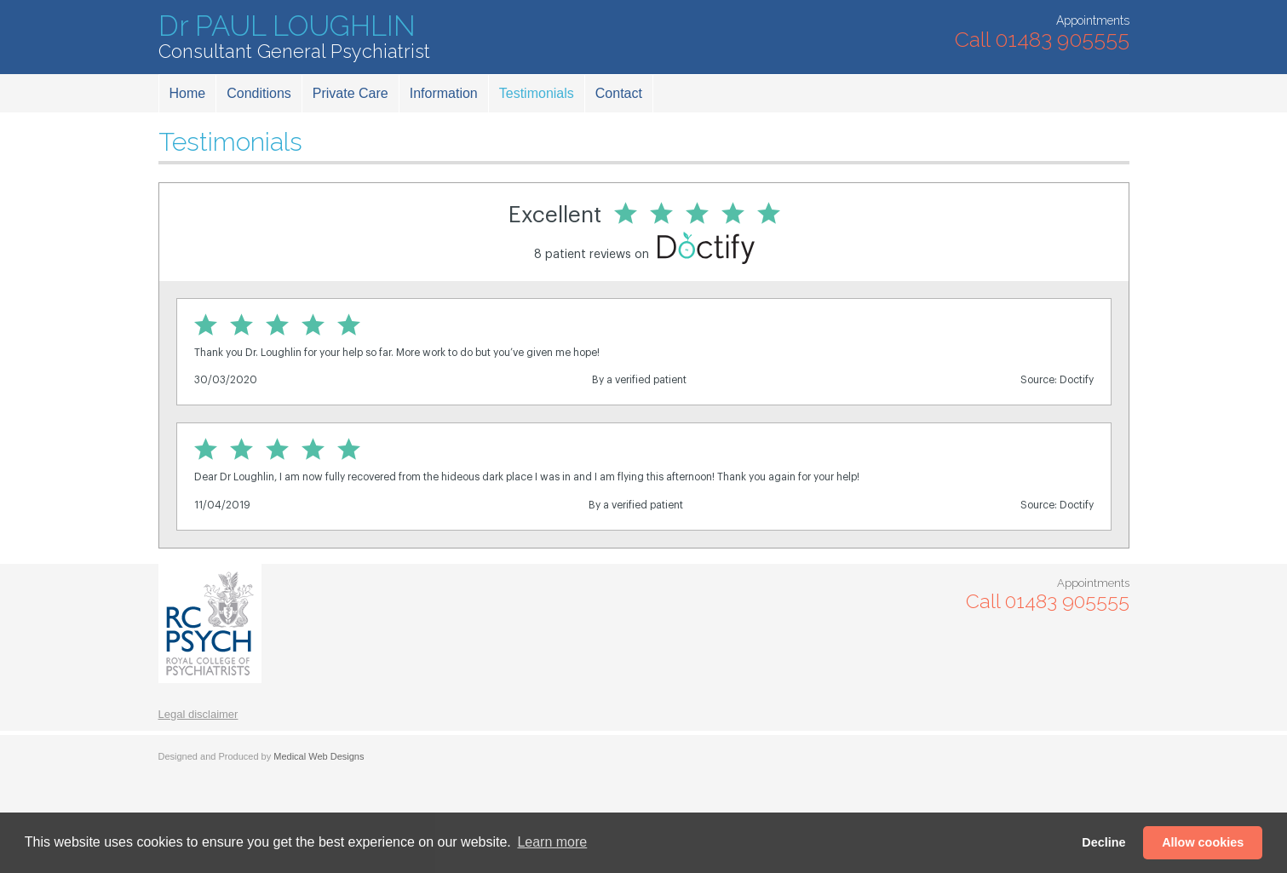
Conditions (259, 93)
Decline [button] (1103, 842)
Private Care (350, 93)
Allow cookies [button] (1203, 842)
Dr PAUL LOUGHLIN (294, 37)
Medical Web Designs (318, 756)
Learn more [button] (552, 842)
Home (187, 93)
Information (444, 93)
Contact (618, 93)
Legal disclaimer (198, 714)
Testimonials (536, 93)
